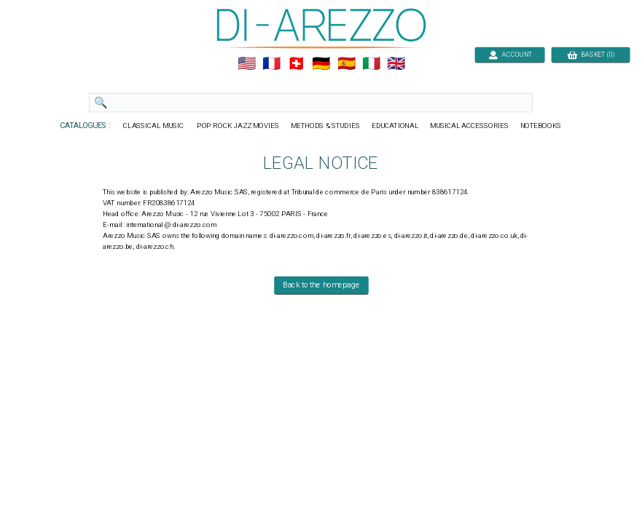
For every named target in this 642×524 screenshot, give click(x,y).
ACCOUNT (510, 54)
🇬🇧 (396, 64)
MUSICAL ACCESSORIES (469, 126)
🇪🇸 (346, 64)
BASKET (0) (590, 54)
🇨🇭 (296, 64)
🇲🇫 (271, 64)
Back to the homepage (321, 285)
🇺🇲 (246, 64)
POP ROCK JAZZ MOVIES (238, 126)
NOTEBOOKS (540, 126)
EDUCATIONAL (394, 126)
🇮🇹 (370, 64)
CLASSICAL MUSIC (154, 126)
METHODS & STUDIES (324, 126)
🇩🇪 (321, 64)
